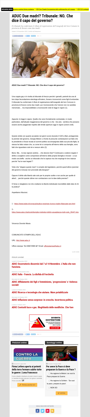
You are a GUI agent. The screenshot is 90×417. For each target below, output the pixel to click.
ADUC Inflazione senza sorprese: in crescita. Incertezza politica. (42, 300)
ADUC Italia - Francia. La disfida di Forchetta (33, 274)
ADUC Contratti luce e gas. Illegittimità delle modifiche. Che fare (42, 307)
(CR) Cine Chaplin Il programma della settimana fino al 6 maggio (56, 9)
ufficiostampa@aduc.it (52, 246)
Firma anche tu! (27, 385)
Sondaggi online (54, 343)
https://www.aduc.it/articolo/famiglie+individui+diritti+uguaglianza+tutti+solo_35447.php (45, 212)
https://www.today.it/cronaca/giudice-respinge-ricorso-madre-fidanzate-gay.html (44, 204)
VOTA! (61, 393)
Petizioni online (19, 343)
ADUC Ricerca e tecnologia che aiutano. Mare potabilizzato (40, 292)
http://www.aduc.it (23, 240)
